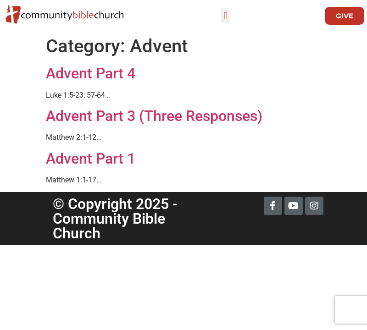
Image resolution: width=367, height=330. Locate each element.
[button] (225, 15)
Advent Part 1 (90, 158)
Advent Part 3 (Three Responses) (154, 116)
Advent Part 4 (90, 73)
